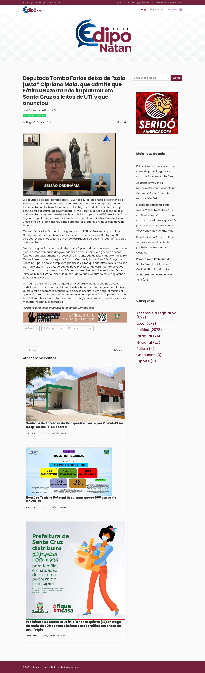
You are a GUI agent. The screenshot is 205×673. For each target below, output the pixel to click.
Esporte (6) (146, 361)
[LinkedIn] (40, 2)
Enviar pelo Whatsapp (34, 115)
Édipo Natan (156, 9)
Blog (143, 9)
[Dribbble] (44, 2)
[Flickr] (55, 2)
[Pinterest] (32, 2)
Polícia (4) (145, 348)
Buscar (176, 77)
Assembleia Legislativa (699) (156, 315)
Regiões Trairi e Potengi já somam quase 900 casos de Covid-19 (71, 499)
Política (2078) (149, 329)
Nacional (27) (148, 342)
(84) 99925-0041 (126, 2)
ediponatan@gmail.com (170, 2)
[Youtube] (36, 2)
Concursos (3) (149, 354)
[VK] (59, 2)
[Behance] (51, 2)
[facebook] (24, 2)
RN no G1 (172, 9)
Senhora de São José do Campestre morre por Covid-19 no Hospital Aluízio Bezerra (74, 425)
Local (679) (146, 323)
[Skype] (63, 2)
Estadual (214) (149, 336)
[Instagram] (47, 2)
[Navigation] (180, 9)
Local (25, 110)
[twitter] (28, 2)
